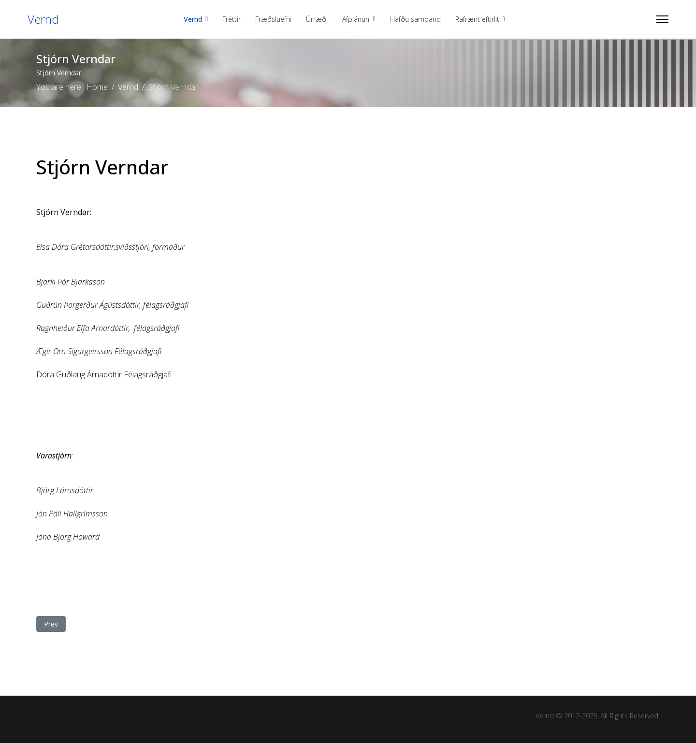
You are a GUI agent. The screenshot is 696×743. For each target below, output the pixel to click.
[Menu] (662, 19)
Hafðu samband (415, 19)
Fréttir (231, 19)
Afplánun (355, 19)
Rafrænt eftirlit (477, 19)
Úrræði (317, 19)
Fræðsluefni (273, 19)
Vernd (43, 19)
